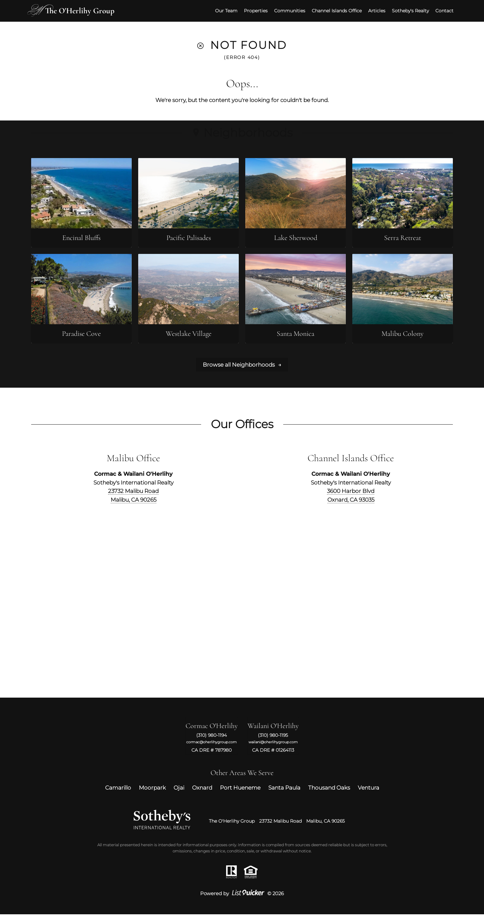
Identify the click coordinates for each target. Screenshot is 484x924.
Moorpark (152, 797)
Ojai (179, 797)
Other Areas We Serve (242, 782)
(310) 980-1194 (211, 745)
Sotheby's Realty (406, 10)
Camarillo (118, 797)
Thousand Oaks (329, 797)
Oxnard (202, 797)
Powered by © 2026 (242, 903)
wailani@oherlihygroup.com (273, 751)
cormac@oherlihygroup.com (211, 751)
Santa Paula (284, 797)
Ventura (368, 797)
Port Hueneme (240, 797)
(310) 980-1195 (273, 745)
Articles (372, 10)
